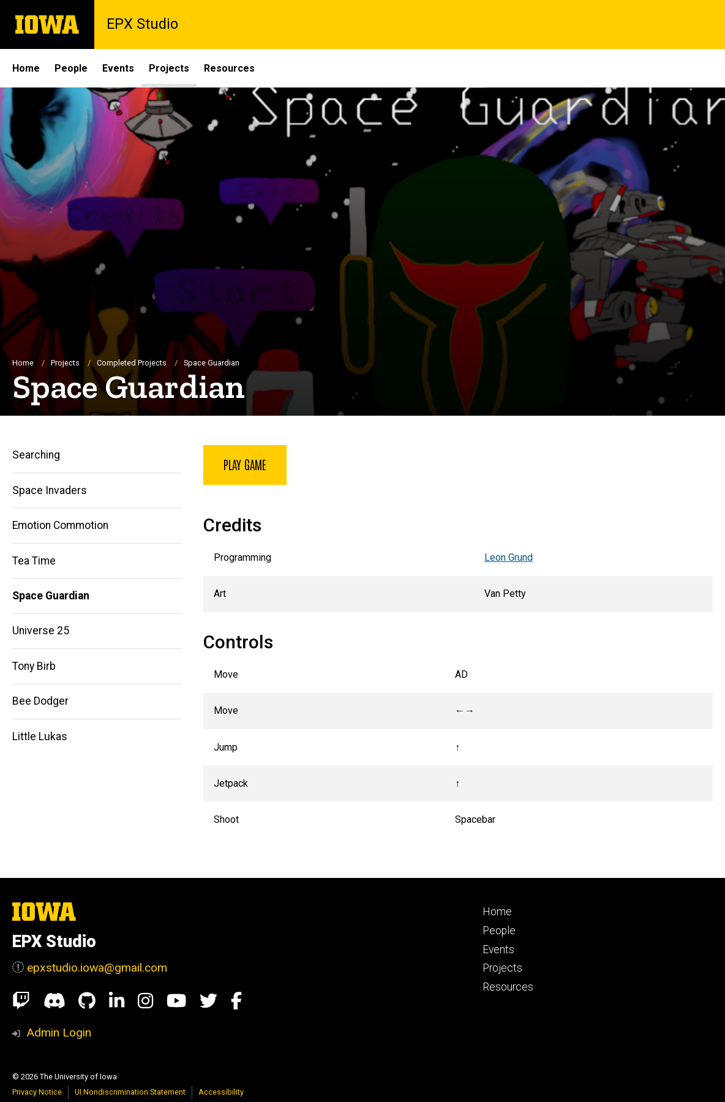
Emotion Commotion (60, 525)
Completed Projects (132, 363)
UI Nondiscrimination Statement (130, 1091)
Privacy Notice (37, 1091)
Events (118, 68)
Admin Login (58, 1032)
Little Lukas (39, 736)
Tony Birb (34, 666)
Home (26, 68)
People (71, 68)
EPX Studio (142, 24)
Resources (229, 68)
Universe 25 (40, 631)
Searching (36, 455)
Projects (169, 68)
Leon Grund (508, 557)
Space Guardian (50, 596)
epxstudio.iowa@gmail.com (97, 968)
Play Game (245, 464)
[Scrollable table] (458, 576)
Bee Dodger (40, 701)
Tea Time (34, 561)
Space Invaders (49, 490)
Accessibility (221, 1091)
